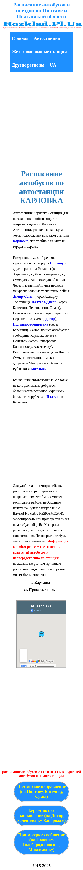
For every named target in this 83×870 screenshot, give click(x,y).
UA (53, 65)
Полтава (53, 397)
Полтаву (56, 263)
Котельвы (38, 369)
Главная (20, 38)
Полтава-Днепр (44, 302)
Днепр (50, 319)
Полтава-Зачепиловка (30, 324)
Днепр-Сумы (23, 296)
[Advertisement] (41, 121)
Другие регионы (28, 65)
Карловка (20, 241)
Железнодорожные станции (39, 51)
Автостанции (47, 38)
